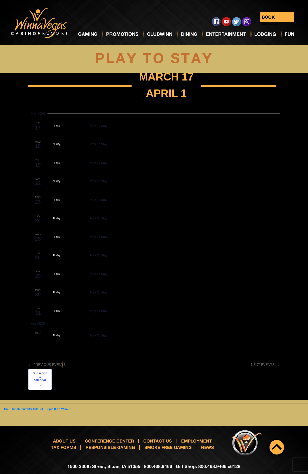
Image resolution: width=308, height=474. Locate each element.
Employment (196, 440)
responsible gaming (110, 447)
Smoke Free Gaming (168, 447)
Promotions (122, 34)
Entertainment (226, 34)
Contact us (157, 440)
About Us (64, 440)
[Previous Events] (47, 365)
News (207, 447)
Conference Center (109, 440)
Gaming (88, 34)
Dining (189, 34)
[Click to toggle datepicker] (166, 86)
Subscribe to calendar (40, 376)
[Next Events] (265, 365)
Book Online (270, 18)
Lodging (265, 34)
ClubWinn (159, 34)
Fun (289, 34)
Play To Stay (98, 125)
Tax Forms (63, 447)
